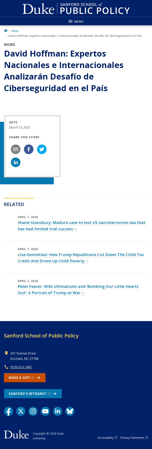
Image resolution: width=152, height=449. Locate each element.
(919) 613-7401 (21, 367)
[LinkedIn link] (57, 411)
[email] (16, 149)
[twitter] (42, 149)
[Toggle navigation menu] (76, 21)
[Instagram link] (33, 411)
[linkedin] (16, 162)
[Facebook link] (8, 411)
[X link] (20, 411)
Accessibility (105, 438)
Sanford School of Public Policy (41, 335)
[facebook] (29, 149)
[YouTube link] (45, 411)
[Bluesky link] (69, 411)
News (15, 31)
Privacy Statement (132, 438)
